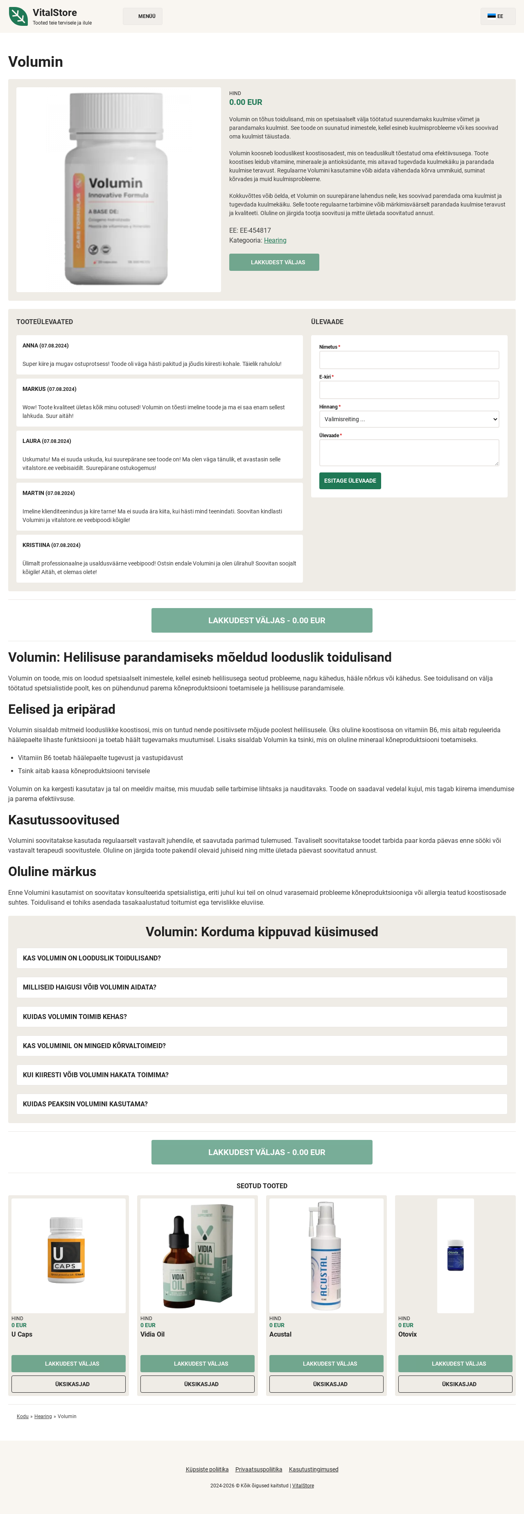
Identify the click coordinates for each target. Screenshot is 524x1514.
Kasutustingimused (314, 1469)
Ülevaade (330, 435)
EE (498, 17)
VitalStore (303, 1486)
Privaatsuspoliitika (258, 1469)
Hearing (275, 240)
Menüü (143, 16)
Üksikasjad (69, 1384)
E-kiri (326, 377)
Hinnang (330, 407)
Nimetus (329, 347)
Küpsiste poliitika (207, 1469)
